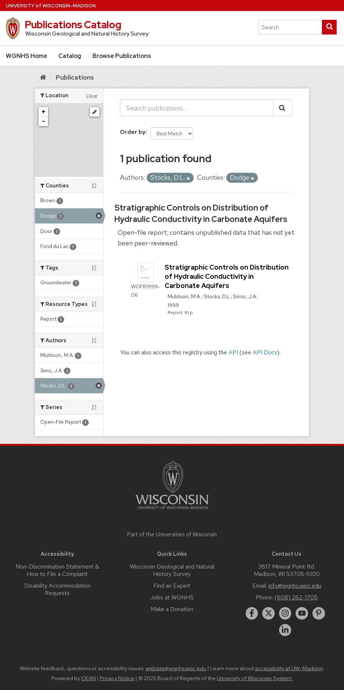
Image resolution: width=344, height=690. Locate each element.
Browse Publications (121, 56)
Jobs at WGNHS (172, 597)
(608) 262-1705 (296, 597)
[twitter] (268, 613)
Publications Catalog (73, 24)
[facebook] (252, 613)
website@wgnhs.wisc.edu (176, 668)
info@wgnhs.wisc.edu (294, 585)
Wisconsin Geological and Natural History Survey (172, 570)
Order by (133, 132)
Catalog (69, 56)
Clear (92, 96)
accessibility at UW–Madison (289, 668)
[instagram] (285, 613)
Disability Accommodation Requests (57, 589)
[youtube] (302, 613)
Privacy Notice (117, 678)
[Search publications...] (196, 107)
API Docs (265, 352)
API (233, 352)
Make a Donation (172, 609)
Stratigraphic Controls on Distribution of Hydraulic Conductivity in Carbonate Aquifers (200, 213)
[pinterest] (318, 613)
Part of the (172, 534)
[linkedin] (285, 630)
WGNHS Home (26, 56)
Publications (75, 77)
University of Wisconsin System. (255, 678)
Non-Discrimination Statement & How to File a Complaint (57, 570)
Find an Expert (171, 585)
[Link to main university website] (172, 510)
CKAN (88, 678)
